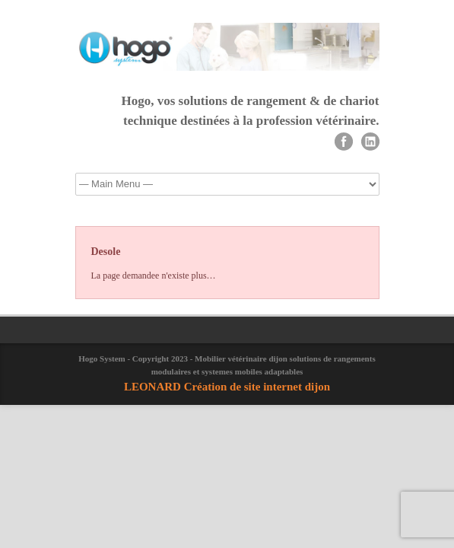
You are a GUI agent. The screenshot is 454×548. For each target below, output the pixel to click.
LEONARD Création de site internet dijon (227, 387)
